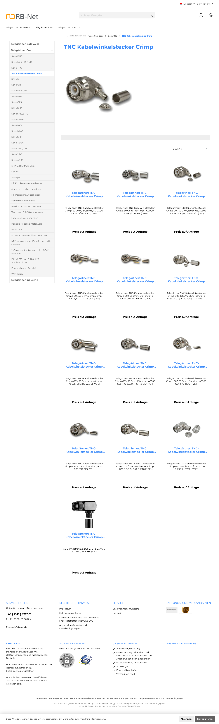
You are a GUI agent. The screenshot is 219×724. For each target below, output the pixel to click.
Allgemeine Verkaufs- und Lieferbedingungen (161, 698)
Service (118, 602)
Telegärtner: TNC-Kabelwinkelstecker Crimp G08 (84, 452)
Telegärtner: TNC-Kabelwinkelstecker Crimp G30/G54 (135, 452)
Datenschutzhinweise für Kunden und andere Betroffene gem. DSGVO (103, 698)
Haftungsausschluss (70, 613)
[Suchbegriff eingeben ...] (113, 15)
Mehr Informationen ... (95, 719)
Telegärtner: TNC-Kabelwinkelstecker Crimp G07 (186, 366)
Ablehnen (186, 719)
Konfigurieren (205, 719)
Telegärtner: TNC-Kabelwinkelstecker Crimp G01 (186, 194)
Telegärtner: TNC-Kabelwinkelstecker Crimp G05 (84, 366)
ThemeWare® (133, 706)
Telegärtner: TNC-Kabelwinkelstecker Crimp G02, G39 (186, 280)
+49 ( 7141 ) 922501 (18, 614)
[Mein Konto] (201, 15)
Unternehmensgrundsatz (126, 608)
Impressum (65, 608)
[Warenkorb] (210, 15)
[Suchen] (151, 15)
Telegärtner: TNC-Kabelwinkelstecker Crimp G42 (84, 538)
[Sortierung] (190, 149)
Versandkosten (101, 703)
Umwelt (117, 613)
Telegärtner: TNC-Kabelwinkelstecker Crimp (84, 194)
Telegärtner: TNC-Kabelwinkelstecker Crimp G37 (186, 452)
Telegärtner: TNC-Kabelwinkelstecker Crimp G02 (135, 280)
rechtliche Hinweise (74, 602)
